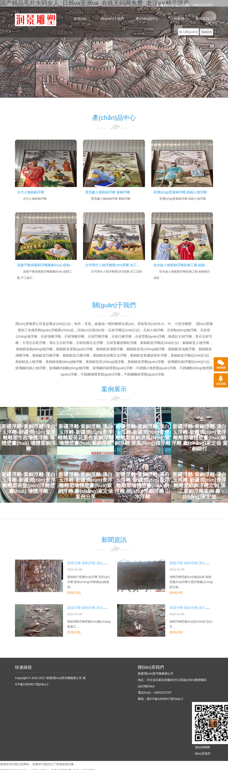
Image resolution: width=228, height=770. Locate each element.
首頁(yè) (80, 18)
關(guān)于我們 (112, 18)
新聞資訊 (202, 18)
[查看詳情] (74, 592)
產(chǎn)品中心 (147, 18)
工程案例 (177, 18)
